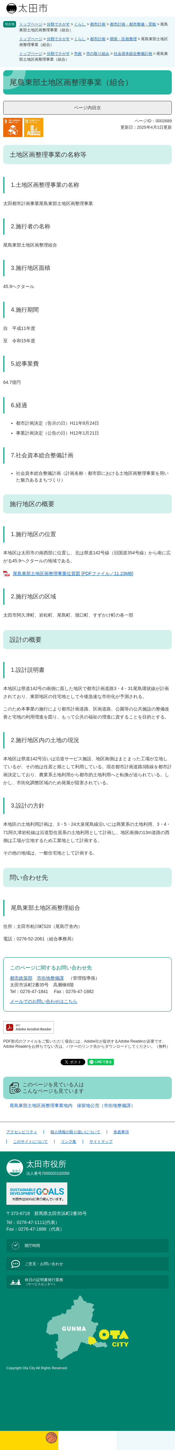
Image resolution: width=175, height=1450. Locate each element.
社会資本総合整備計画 (133, 53)
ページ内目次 (87, 107)
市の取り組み (97, 53)
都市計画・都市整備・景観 (133, 24)
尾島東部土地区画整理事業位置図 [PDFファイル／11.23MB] (73, 573)
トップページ (30, 24)
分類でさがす (58, 24)
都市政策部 (21, 978)
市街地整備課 (50, 978)
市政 (78, 53)
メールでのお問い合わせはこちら (43, 1001)
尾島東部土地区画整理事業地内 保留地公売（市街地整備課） (72, 1105)
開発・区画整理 (123, 39)
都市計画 (97, 24)
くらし (80, 24)
